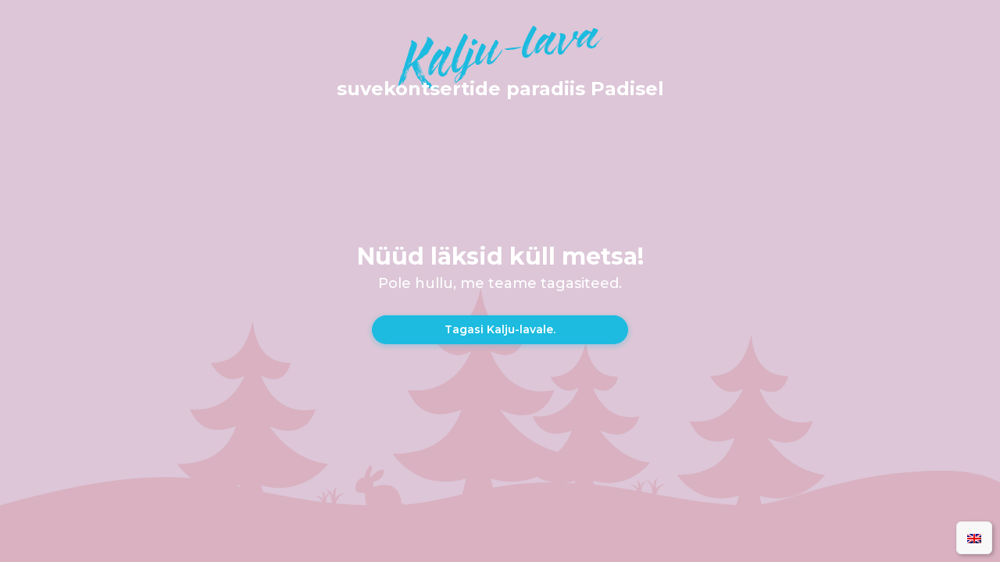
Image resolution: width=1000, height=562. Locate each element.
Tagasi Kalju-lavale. (500, 329)
